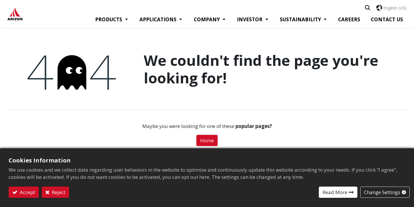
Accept (27, 192)
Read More (335, 192)
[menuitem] (348, 22)
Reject (58, 192)
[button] (366, 8)
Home (207, 143)
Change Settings (382, 192)
